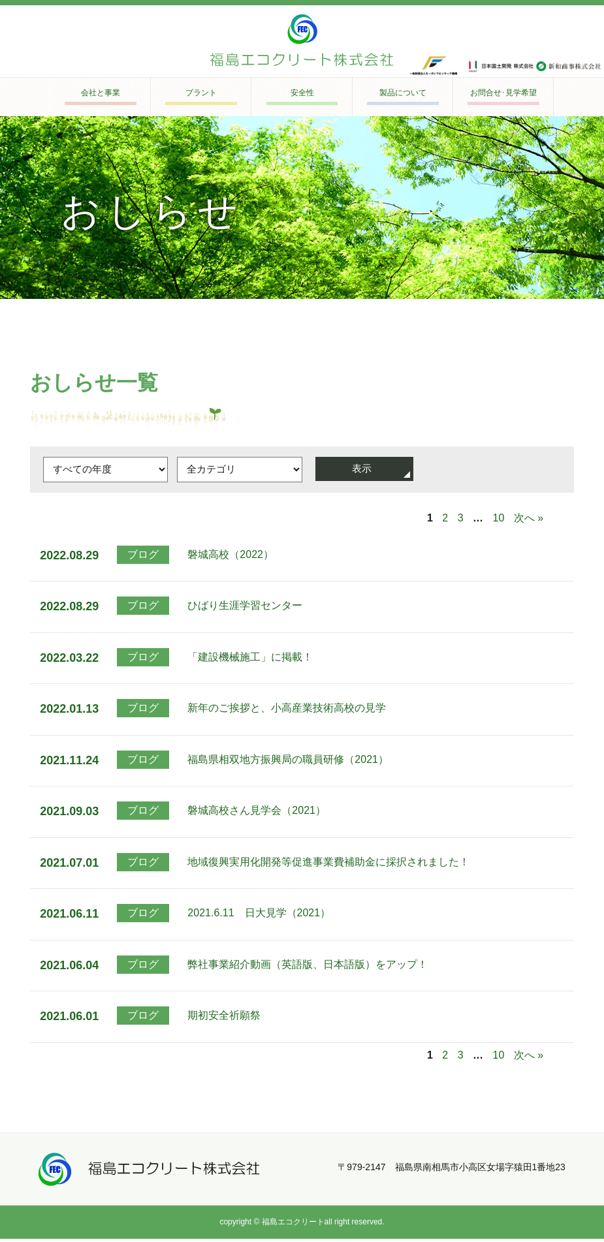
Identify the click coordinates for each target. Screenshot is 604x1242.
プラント (201, 94)
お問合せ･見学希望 (503, 94)
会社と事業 (101, 94)
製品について (402, 94)
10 (499, 521)
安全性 (302, 94)
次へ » (528, 521)
